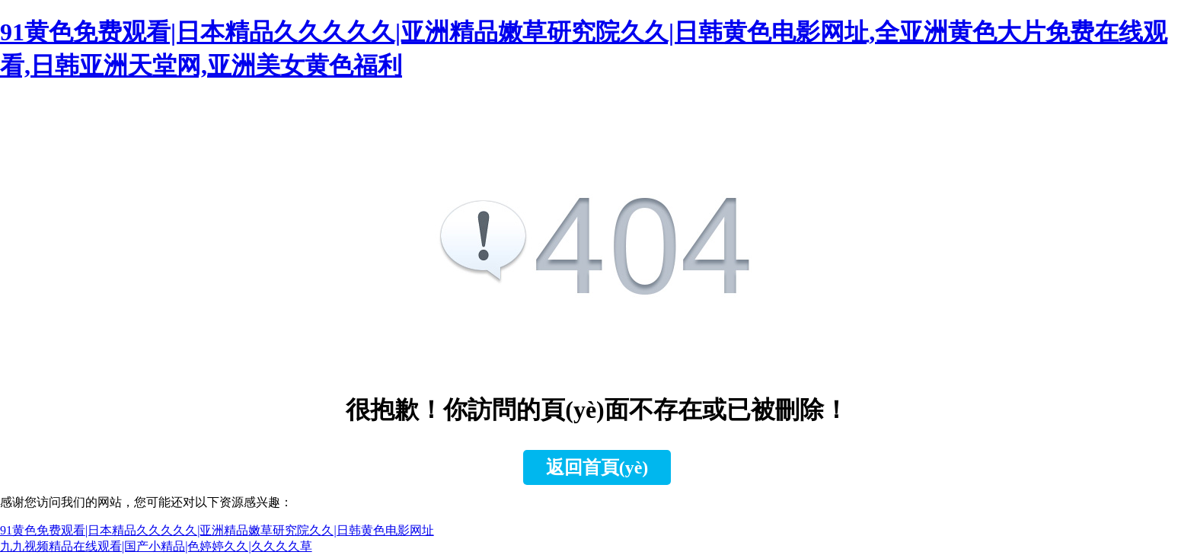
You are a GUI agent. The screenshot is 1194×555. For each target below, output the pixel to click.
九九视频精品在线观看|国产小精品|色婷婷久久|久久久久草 (156, 546)
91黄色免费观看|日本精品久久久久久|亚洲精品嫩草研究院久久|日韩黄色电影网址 (217, 530)
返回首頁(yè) (597, 467)
